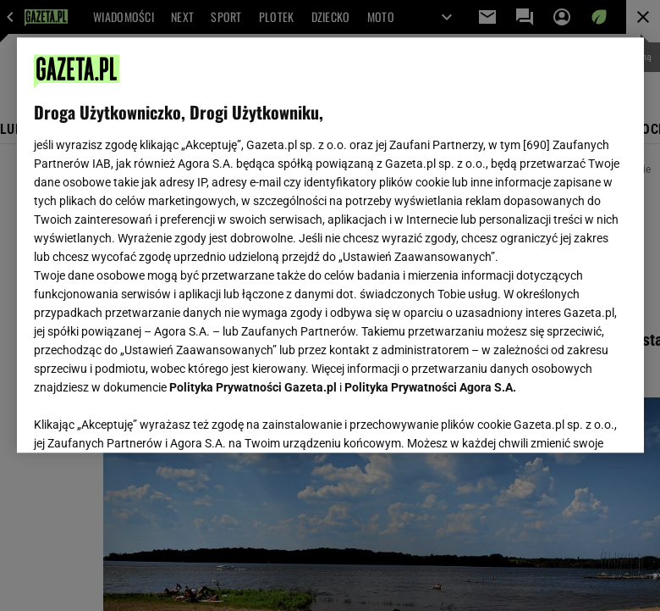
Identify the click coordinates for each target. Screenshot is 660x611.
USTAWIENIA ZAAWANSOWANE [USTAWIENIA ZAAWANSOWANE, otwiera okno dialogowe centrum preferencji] (144, 418)
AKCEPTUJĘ (569, 419)
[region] (330, 245)
